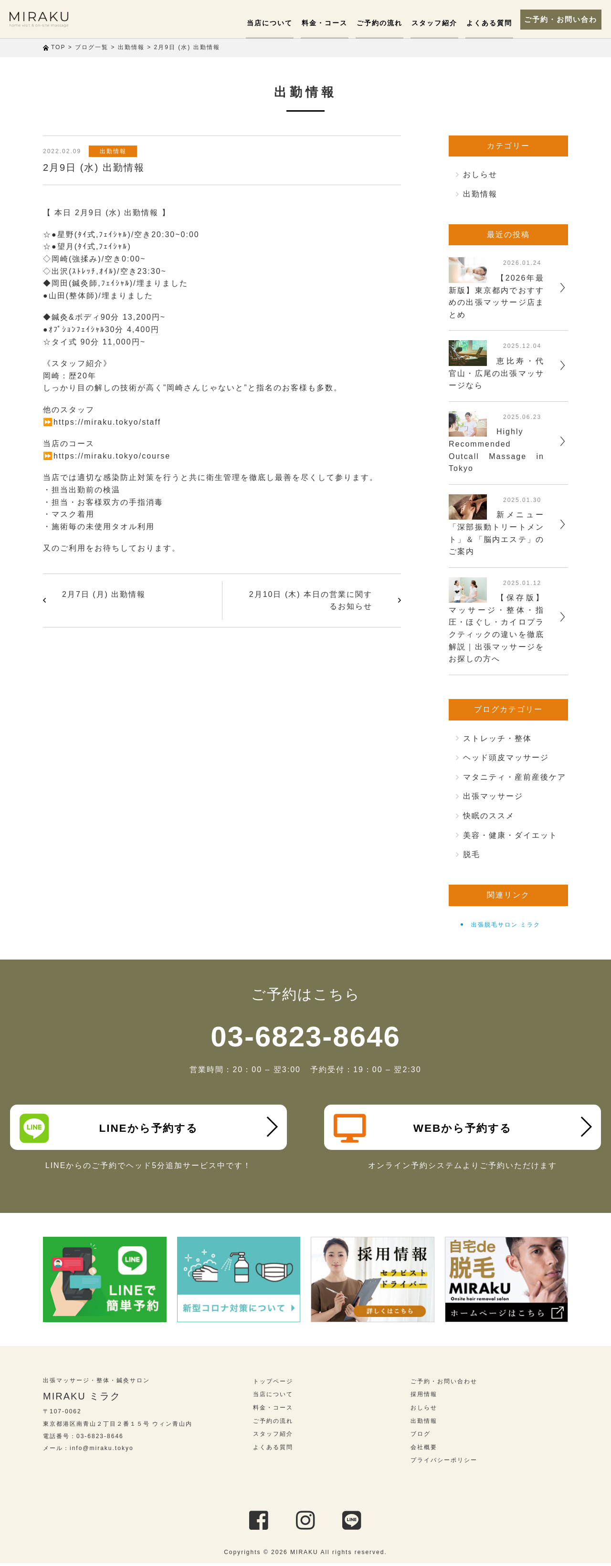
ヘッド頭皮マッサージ (506, 757)
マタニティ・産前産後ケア (514, 777)
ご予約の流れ (379, 23)
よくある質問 (485, 23)
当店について (273, 23)
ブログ (421, 1436)
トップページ (273, 1384)
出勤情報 (114, 151)
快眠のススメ (489, 816)
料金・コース (326, 23)
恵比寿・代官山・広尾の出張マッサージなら (496, 373)
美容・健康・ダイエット (510, 835)
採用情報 (424, 1397)
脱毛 (471, 854)
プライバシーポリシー (444, 1463)
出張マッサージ (493, 796)
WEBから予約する (425, 1128)
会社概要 (424, 1450)
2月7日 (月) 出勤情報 (104, 594)
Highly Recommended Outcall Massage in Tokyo (496, 450)
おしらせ (480, 174)
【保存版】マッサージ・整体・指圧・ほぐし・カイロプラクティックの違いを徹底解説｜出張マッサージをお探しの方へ (496, 628)
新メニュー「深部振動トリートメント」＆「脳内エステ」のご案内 (496, 533)
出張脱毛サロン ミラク (505, 924)
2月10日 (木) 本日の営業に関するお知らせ (310, 600)
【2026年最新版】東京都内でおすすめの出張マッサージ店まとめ (496, 296)
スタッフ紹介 (432, 23)
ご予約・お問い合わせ (558, 19)
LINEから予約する (110, 1128)
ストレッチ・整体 (497, 738)
